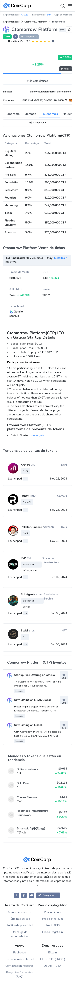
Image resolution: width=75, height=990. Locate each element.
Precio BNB (52, 925)
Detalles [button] (61, 258)
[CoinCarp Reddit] (31, 895)
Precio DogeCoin (52, 932)
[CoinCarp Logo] (18, 5)
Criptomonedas (11, 21)
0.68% (65, 57)
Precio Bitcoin (52, 912)
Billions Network (27, 769)
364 (49, 14)
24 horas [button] (66, 68)
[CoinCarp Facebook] (24, 895)
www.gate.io (39, 435)
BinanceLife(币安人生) (31, 828)
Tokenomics (49, 114)
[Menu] (69, 5)
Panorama (12, 114)
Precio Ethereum (52, 919)
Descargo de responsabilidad (19, 934)
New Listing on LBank (25, 725)
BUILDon (23, 783)
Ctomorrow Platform (35, 21)
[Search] (62, 5)
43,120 (24, 14)
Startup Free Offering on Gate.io (31, 675)
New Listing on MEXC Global (29, 700)
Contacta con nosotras (19, 966)
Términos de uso (19, 919)
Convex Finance (27, 797)
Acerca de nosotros (19, 912)
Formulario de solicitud (19, 959)
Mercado (30, 114)
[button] (48, 895)
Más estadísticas (37, 81)
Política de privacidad (19, 925)
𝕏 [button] (15, 36)
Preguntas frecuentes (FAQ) (19, 975)
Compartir (36, 122)
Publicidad (19, 952)
